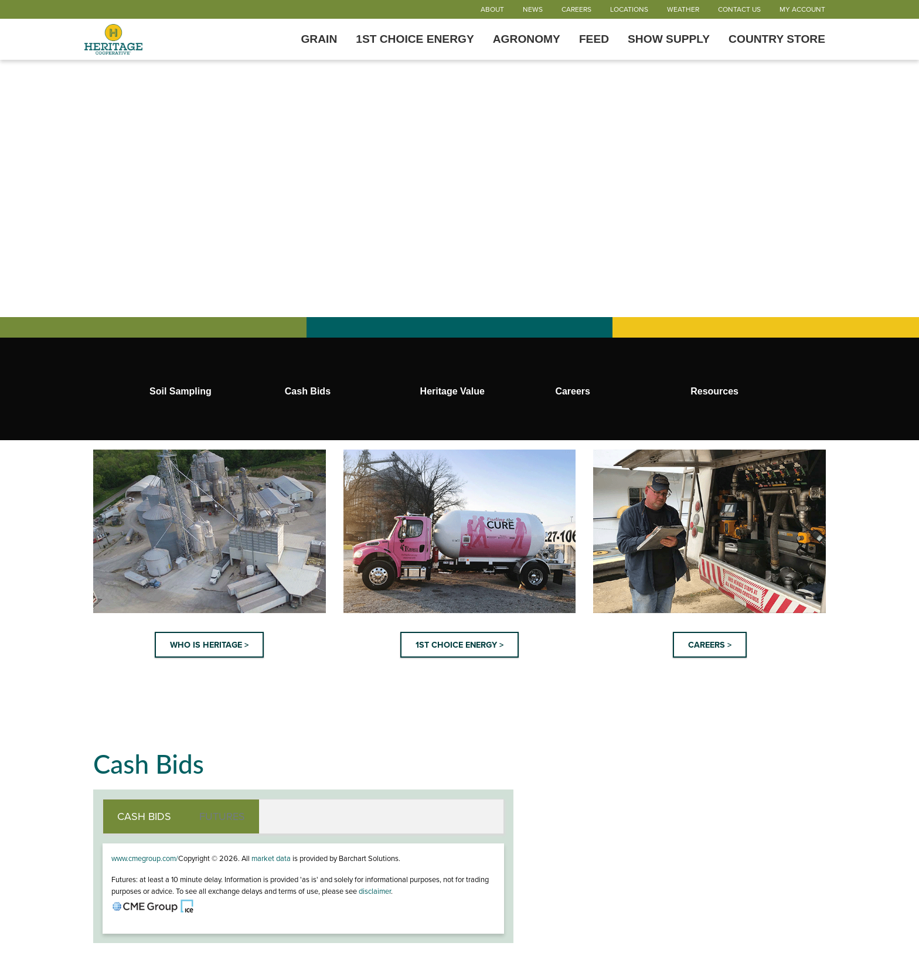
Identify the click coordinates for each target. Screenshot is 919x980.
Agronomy (526, 39)
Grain (319, 39)
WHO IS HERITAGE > (209, 645)
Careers (576, 9)
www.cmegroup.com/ (144, 858)
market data (271, 858)
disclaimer (375, 891)
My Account (802, 9)
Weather (683, 9)
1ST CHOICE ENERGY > (459, 645)
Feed (594, 39)
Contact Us (739, 9)
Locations (629, 9)
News (533, 9)
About (492, 9)
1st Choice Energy (415, 39)
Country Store (777, 39)
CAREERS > (709, 645)
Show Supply (669, 39)
